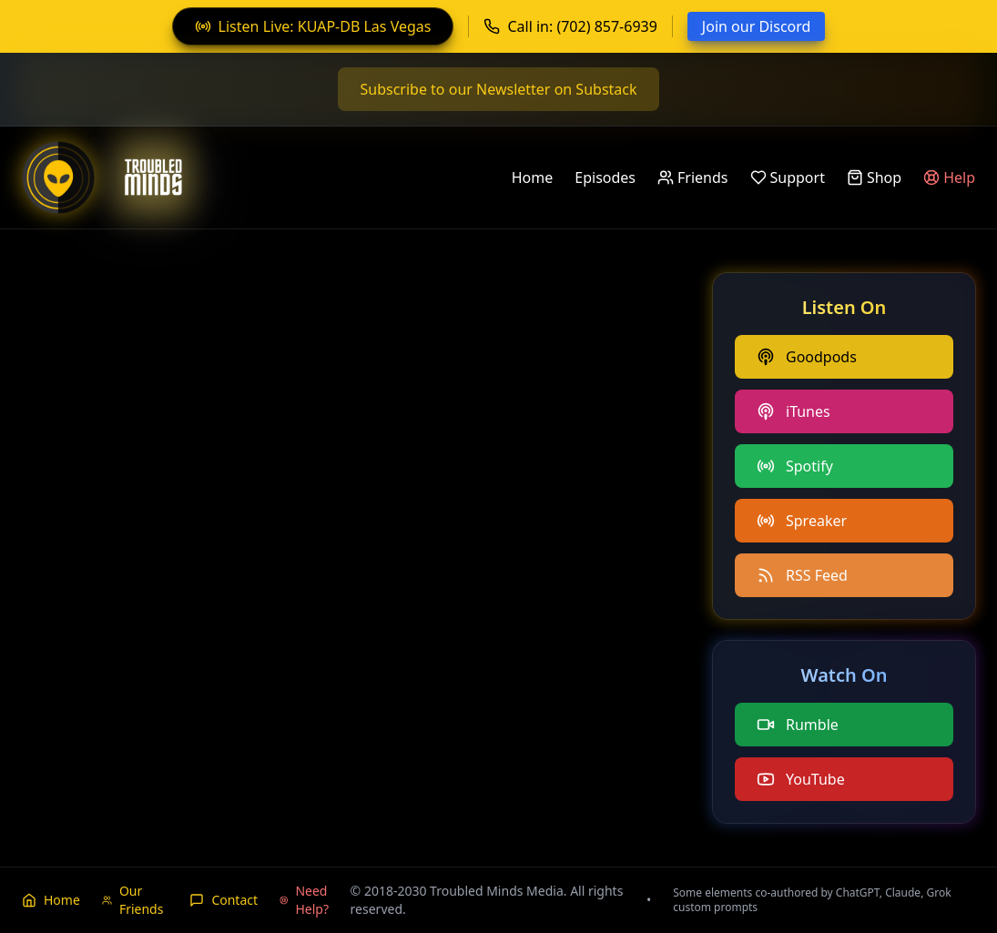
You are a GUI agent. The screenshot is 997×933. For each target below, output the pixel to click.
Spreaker (802, 521)
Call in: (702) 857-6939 (569, 26)
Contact (223, 899)
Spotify (795, 466)
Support (787, 177)
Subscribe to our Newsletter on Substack (498, 89)
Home (533, 177)
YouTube (801, 779)
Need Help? (304, 900)
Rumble (798, 725)
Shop (874, 177)
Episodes (605, 177)
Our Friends (133, 900)
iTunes (793, 411)
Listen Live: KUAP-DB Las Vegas (313, 26)
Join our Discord (756, 26)
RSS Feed (802, 575)
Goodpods (807, 357)
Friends (692, 177)
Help (949, 177)
